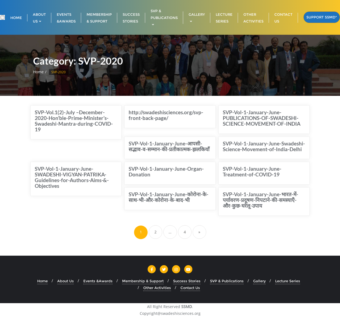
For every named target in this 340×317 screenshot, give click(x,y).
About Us (65, 281)
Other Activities (157, 288)
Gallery (259, 281)
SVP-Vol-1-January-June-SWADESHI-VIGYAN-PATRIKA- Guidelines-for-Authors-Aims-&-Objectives (72, 177)
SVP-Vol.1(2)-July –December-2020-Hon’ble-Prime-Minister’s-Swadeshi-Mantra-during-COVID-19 (74, 120)
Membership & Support (143, 281)
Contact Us (190, 288)
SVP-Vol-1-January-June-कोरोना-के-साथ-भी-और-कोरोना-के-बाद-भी (168, 197)
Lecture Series (287, 281)
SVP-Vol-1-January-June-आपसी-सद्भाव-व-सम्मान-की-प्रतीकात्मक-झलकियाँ (169, 146)
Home (38, 71)
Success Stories (187, 281)
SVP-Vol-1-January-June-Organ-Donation (166, 171)
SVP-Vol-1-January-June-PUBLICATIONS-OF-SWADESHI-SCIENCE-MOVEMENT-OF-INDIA (261, 118)
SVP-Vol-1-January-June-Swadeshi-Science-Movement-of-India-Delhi (264, 146)
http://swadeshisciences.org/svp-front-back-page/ (166, 115)
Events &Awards (98, 281)
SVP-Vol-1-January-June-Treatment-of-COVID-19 (252, 171)
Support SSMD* (321, 17)
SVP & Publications (227, 281)
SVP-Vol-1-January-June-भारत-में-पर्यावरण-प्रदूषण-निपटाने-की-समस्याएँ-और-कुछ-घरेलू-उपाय (260, 200)
